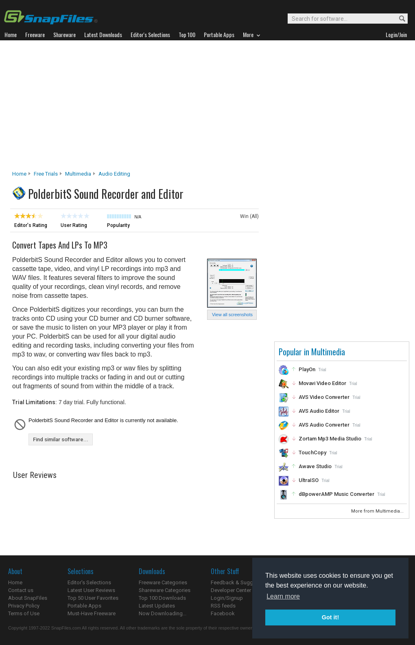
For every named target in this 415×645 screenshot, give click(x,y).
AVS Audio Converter (324, 425)
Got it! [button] (330, 617)
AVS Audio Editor (319, 411)
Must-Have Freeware (92, 613)
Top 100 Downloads (162, 598)
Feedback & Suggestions (241, 582)
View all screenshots (232, 314)
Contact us (20, 590)
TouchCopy (312, 452)
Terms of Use (23, 613)
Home (19, 174)
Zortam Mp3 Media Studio (330, 439)
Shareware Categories (164, 590)
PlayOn (307, 369)
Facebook (223, 613)
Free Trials (46, 174)
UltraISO (309, 480)
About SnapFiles (27, 598)
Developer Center (231, 590)
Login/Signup (227, 598)
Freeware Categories (163, 582)
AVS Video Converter (324, 397)
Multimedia (78, 174)
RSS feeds (223, 606)
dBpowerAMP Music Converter (336, 494)
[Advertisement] (208, 108)
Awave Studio (315, 466)
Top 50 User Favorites (93, 598)
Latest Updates (157, 606)
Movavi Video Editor (322, 383)
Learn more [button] (283, 596)
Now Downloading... (162, 613)
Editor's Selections (89, 582)
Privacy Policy (23, 606)
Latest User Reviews (91, 590)
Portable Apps (84, 606)
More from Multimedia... (378, 511)
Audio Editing (114, 174)
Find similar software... (60, 439)
